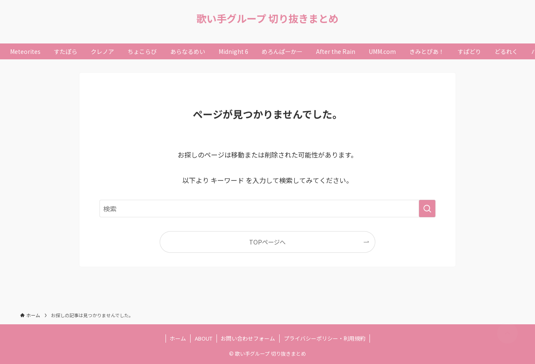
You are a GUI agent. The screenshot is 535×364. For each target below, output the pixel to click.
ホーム (178, 338)
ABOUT (203, 338)
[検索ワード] (267, 208)
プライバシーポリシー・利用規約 (324, 338)
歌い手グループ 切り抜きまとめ (267, 18)
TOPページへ (267, 241)
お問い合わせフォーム (248, 338)
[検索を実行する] (427, 208)
